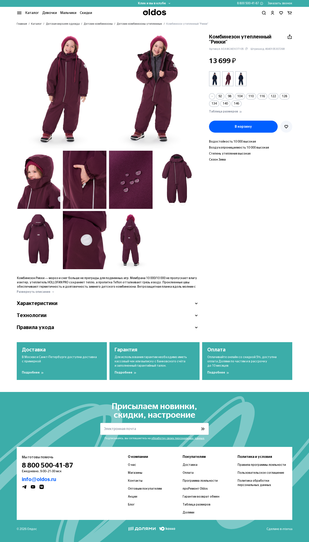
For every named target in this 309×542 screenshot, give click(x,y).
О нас (132, 464)
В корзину (243, 126)
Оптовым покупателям (145, 488)
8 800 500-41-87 (248, 3)
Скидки (86, 13)
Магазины (135, 472)
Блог (131, 504)
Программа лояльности (200, 480)
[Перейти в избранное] (281, 12)
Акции (132, 496)
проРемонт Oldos (195, 488)
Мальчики (68, 13)
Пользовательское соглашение (261, 472)
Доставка (190, 464)
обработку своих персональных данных (177, 438)
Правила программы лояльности (262, 464)
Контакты (135, 480)
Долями (188, 512)
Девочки (49, 13)
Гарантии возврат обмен (201, 496)
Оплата (188, 472)
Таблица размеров (197, 504)
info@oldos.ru (39, 479)
